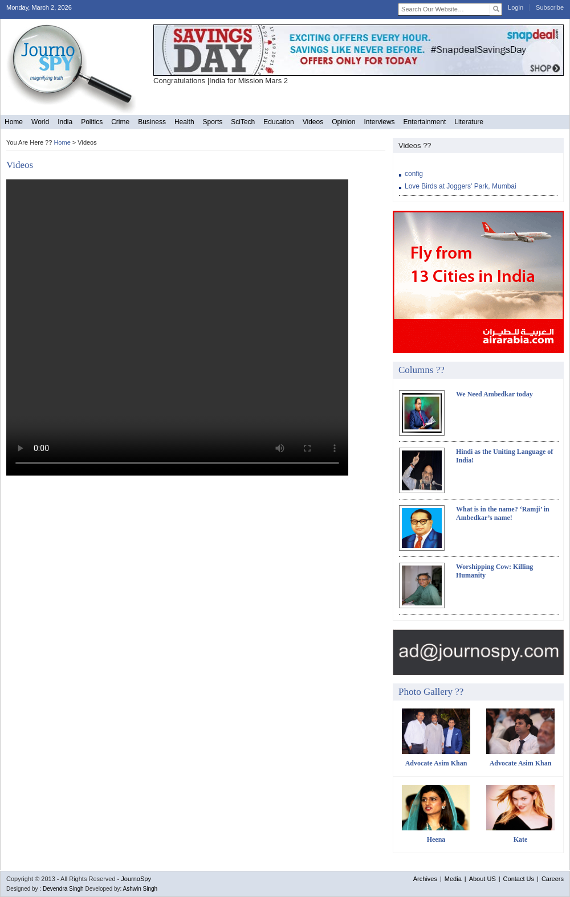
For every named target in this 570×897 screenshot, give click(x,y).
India (65, 122)
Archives (425, 878)
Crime (120, 122)
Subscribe (550, 7)
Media (453, 878)
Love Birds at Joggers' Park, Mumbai (460, 186)
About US (482, 878)
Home (14, 122)
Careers (553, 878)
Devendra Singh (63, 889)
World (40, 122)
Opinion (343, 122)
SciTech (243, 122)
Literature (468, 122)
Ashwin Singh (140, 889)
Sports (213, 122)
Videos (313, 122)
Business (152, 122)
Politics (92, 122)
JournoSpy (136, 878)
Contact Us (518, 878)
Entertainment (425, 122)
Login (515, 7)
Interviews (379, 122)
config (414, 174)
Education (278, 122)
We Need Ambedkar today (494, 394)
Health (184, 122)
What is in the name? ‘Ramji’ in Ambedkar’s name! (502, 513)
